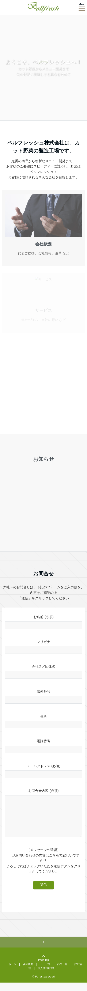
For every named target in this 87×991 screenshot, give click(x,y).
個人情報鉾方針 (47, 976)
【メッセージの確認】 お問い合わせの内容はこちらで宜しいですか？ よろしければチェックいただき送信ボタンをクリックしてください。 (43, 869)
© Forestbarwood (43, 985)
